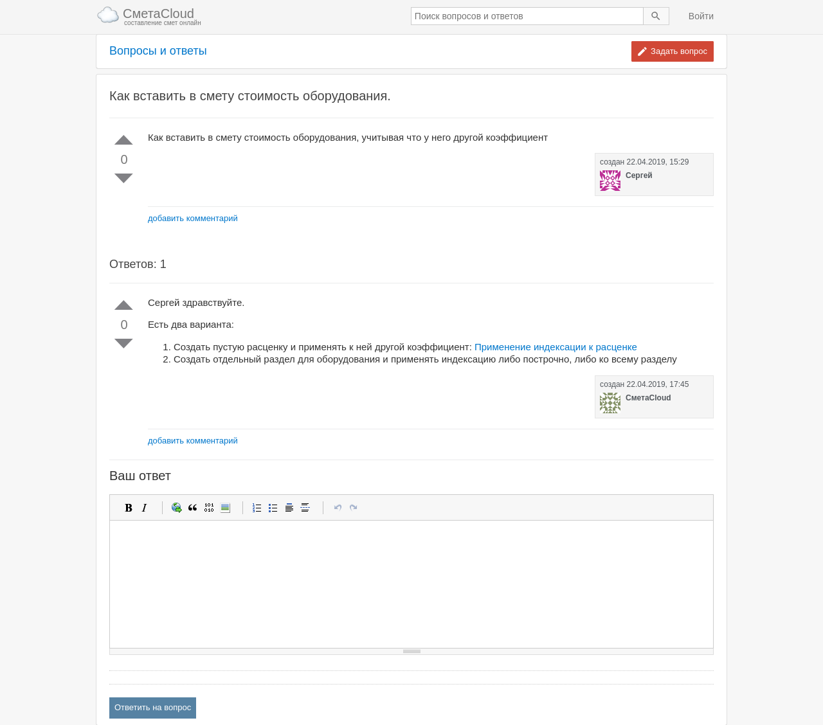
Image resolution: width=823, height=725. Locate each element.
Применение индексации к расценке (556, 346)
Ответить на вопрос (152, 707)
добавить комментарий (193, 218)
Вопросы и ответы (158, 51)
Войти (701, 16)
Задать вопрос (679, 51)
